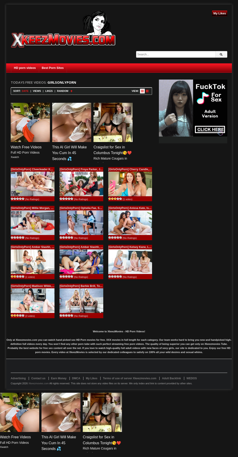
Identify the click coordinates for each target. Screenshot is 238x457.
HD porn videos (25, 68)
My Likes (219, 13)
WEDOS (191, 378)
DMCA (76, 378)
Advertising (18, 378)
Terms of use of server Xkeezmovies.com (129, 378)
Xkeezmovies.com (38, 383)
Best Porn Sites (53, 68)
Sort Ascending (71, 91)
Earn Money (59, 378)
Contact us (38, 378)
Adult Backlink (171, 378)
